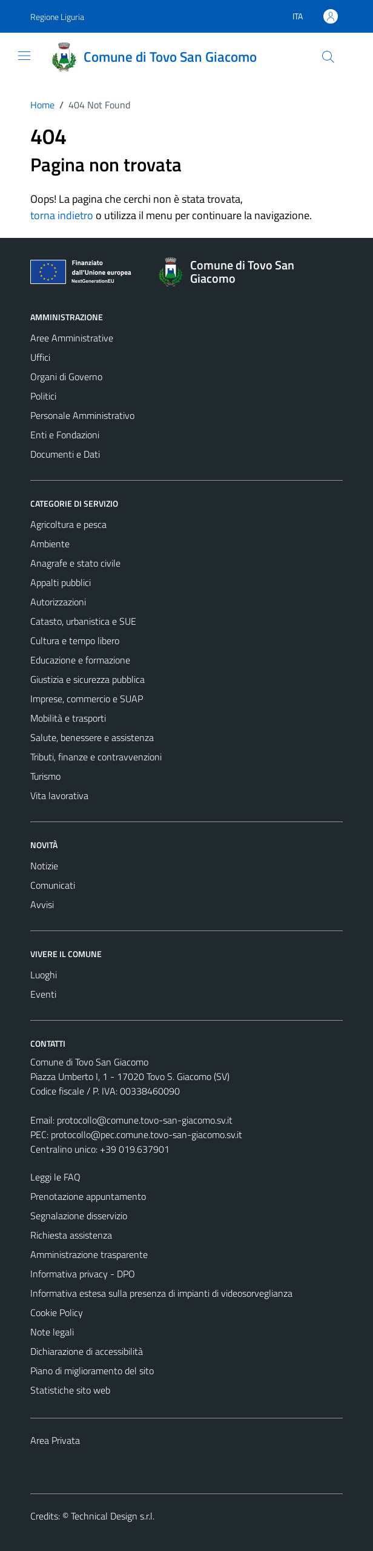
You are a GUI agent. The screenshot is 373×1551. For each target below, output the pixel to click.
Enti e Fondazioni (64, 434)
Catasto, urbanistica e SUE (83, 621)
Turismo (45, 776)
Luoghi (43, 974)
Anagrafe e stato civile (75, 563)
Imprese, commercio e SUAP (86, 698)
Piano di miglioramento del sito (92, 1370)
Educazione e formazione (80, 660)
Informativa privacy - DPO (82, 1273)
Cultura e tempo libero (74, 640)
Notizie (44, 865)
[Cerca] (328, 56)
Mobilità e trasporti (68, 718)
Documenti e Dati (65, 454)
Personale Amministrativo (82, 415)
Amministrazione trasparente (89, 1254)
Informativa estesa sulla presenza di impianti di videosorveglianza (161, 1293)
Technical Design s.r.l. (112, 1516)
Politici (43, 396)
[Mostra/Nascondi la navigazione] (24, 55)
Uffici (40, 357)
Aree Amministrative (71, 338)
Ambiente (50, 543)
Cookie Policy (56, 1312)
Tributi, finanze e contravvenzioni (96, 756)
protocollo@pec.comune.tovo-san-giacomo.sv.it (146, 1134)
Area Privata (55, 1440)
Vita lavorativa (59, 795)
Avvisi (42, 904)
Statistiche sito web (70, 1390)
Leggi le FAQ (55, 1177)
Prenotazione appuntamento (88, 1196)
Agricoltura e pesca (68, 524)
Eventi (43, 994)
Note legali (52, 1332)
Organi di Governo (66, 376)
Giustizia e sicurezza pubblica (87, 679)
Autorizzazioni (58, 601)
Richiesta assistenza (71, 1235)
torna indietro (61, 215)
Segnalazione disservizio (78, 1215)
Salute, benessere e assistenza (92, 737)
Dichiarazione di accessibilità (86, 1351)
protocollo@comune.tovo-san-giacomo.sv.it (145, 1120)
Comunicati (52, 885)
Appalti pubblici (60, 582)
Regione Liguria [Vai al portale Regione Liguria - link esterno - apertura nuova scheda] (57, 16)
